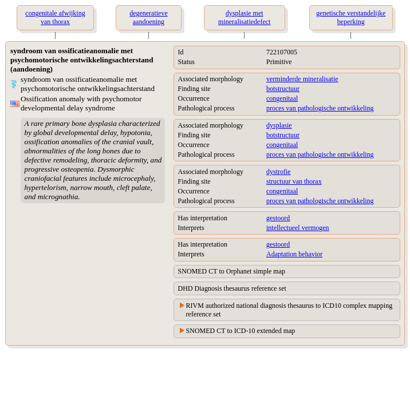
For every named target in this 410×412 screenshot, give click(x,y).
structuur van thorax (294, 181)
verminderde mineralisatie (302, 79)
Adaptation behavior (294, 254)
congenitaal (282, 98)
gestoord (278, 218)
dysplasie (279, 125)
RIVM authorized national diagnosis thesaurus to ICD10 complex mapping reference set (289, 310)
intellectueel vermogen (297, 228)
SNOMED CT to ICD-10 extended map (240, 331)
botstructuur (282, 89)
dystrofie (278, 172)
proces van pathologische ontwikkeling (320, 108)
